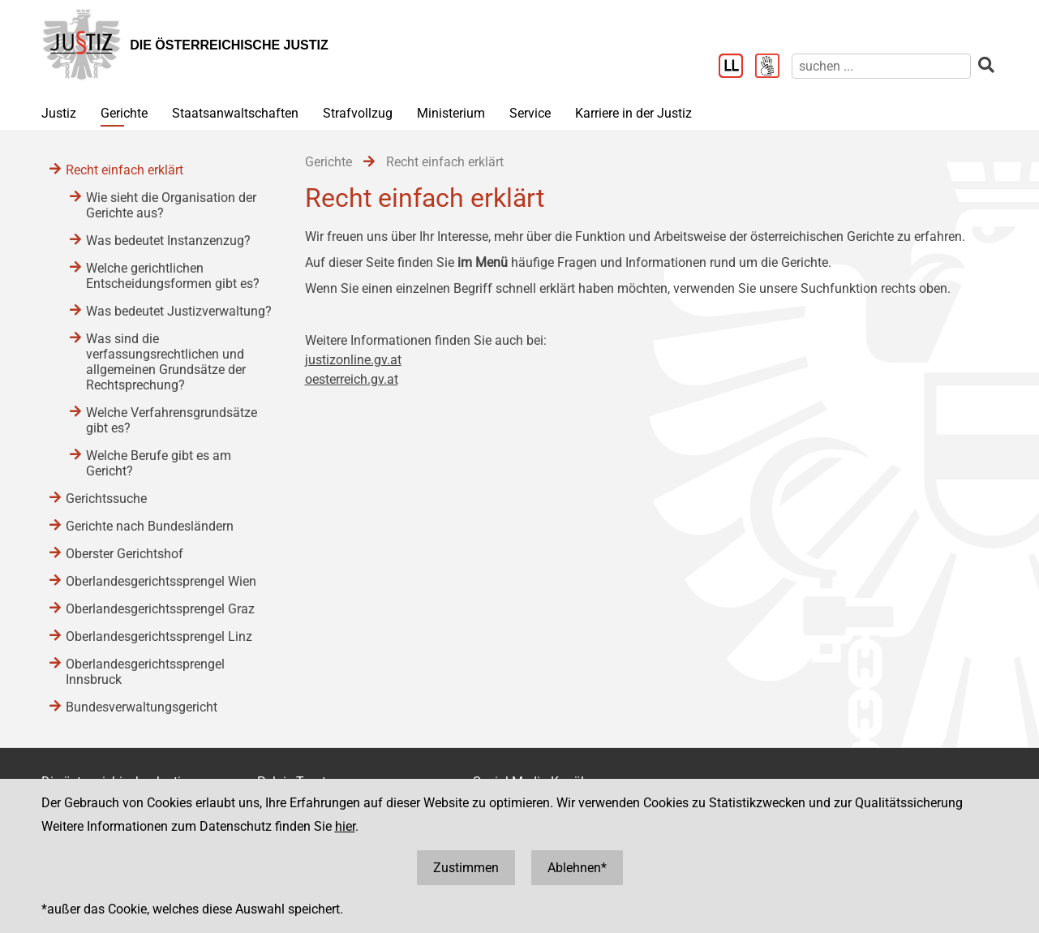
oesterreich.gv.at (351, 379)
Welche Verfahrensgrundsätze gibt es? (171, 420)
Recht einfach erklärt (124, 170)
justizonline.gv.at (353, 360)
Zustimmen (466, 867)
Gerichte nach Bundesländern (150, 526)
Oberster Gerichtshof (124, 553)
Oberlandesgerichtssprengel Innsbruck (145, 671)
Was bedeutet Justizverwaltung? (179, 311)
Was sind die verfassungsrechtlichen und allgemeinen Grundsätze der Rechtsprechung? (166, 362)
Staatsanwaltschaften (235, 113)
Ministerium (451, 113)
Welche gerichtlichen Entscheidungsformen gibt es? (173, 275)
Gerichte (124, 113)
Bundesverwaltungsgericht (141, 707)
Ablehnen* (577, 867)
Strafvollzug (358, 113)
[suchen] (881, 66)
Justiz (58, 113)
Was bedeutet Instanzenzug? (168, 240)
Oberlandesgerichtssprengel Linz (159, 636)
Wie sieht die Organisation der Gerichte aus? (171, 205)
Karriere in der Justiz (633, 113)
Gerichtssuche (106, 498)
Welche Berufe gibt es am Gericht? (158, 463)
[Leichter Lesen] (737, 67)
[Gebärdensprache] (773, 67)
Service (530, 113)
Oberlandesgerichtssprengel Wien (161, 581)
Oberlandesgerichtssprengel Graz (160, 609)
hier (345, 826)
